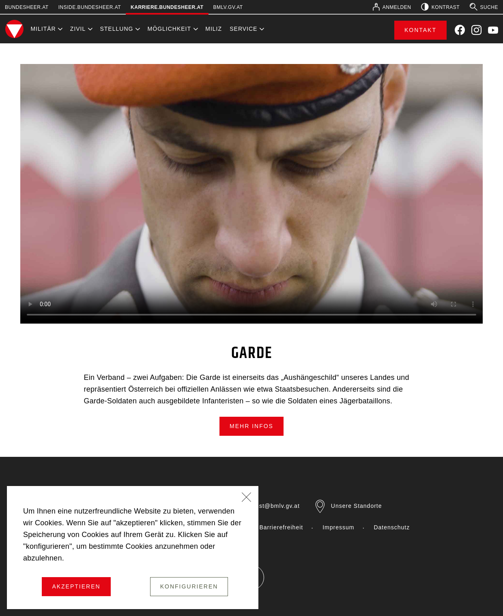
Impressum (338, 527)
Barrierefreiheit (281, 527)
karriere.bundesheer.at (167, 7)
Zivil (78, 29)
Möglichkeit (169, 29)
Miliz (213, 29)
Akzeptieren (76, 586)
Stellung (116, 29)
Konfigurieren (189, 586)
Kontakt (420, 30)
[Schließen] (246, 498)
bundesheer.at (27, 7)
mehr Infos (251, 426)
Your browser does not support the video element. (251, 194)
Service (243, 29)
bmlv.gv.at (228, 7)
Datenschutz (392, 527)
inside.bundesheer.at (89, 7)
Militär (43, 29)
